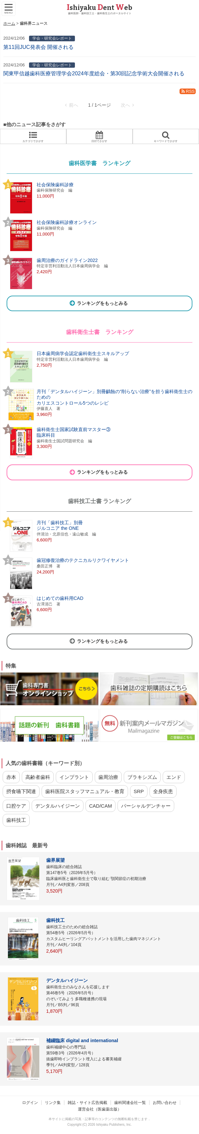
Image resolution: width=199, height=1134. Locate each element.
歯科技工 (16, 820)
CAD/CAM (100, 806)
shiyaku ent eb (99, 8)
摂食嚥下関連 (21, 791)
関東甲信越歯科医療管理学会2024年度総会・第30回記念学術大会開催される (93, 73)
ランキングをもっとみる (98, 303)
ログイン (30, 1102)
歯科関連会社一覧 (130, 1102)
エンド (173, 777)
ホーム (9, 23)
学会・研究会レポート (52, 38)
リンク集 (53, 1102)
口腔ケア (16, 806)
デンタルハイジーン (57, 806)
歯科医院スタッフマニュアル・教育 (84, 791)
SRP (139, 791)
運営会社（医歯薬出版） (99, 1109)
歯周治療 (108, 777)
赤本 (11, 777)
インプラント (74, 777)
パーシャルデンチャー (146, 806)
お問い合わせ (165, 1102)
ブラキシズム (142, 777)
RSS (188, 91)
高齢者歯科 (37, 777)
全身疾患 (163, 791)
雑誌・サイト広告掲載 (87, 1102)
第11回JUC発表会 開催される (38, 47)
